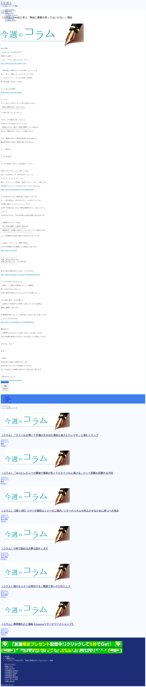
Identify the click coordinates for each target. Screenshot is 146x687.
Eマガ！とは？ (9, 9)
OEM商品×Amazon (11, 15)
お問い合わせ (10, 681)
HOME (7, 656)
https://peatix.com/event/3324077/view (13, 63)
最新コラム (5, 13)
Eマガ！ (6, 3)
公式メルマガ (9, 13)
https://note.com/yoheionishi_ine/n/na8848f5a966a (17, 189)
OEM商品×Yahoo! (11, 673)
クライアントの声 (11, 679)
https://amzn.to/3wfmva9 (9, 250)
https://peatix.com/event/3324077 (12, 92)
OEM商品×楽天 (10, 675)
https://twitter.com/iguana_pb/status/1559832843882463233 (20, 274)
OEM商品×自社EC (11, 20)
